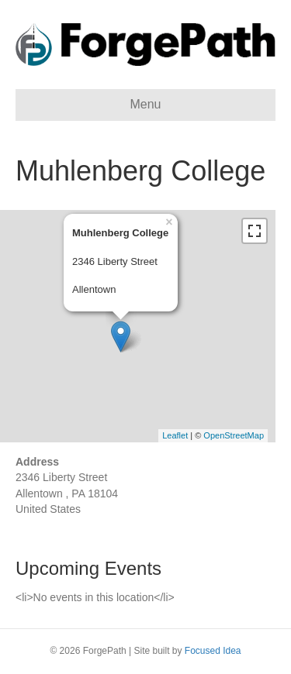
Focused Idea (213, 650)
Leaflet (175, 435)
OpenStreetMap (233, 435)
